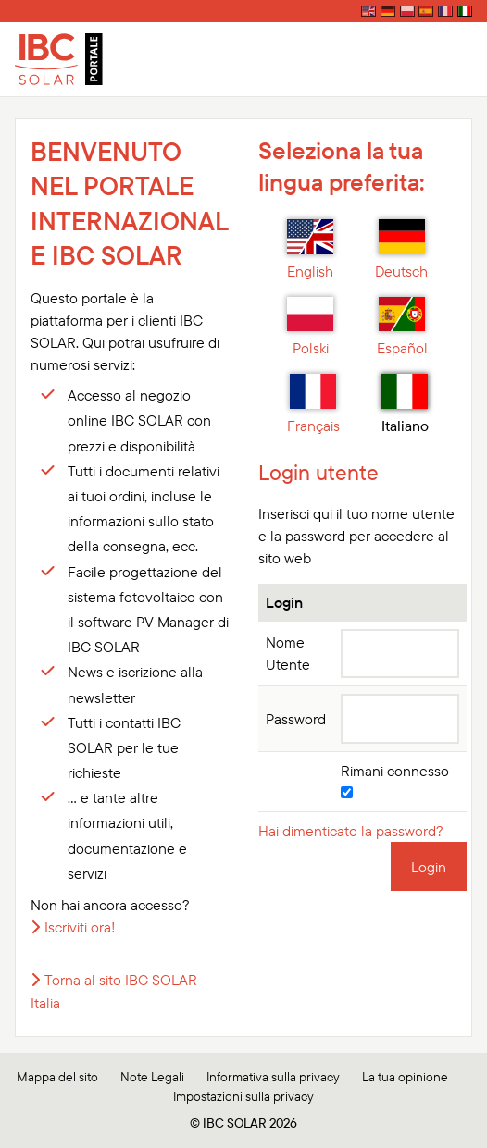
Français (313, 404)
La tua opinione (405, 1076)
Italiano (405, 404)
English (310, 249)
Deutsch (401, 249)
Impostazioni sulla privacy (243, 1096)
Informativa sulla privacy (273, 1076)
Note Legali (152, 1076)
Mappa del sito (57, 1076)
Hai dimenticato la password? (350, 830)
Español (402, 327)
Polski (310, 327)
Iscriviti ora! (80, 927)
